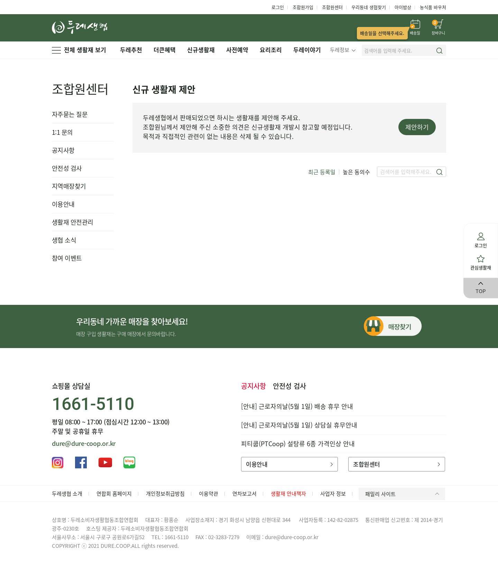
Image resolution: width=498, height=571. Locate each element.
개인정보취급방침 (165, 493)
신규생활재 (201, 49)
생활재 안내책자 (288, 493)
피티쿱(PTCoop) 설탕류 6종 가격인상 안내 (298, 443)
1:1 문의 (62, 132)
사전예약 (237, 49)
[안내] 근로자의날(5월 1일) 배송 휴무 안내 (297, 406)
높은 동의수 (356, 172)
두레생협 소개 (67, 493)
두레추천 (131, 49)
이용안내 (63, 204)
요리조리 (271, 49)
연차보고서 (244, 493)
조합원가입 (303, 7)
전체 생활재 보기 (79, 49)
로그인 (277, 7)
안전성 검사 (67, 168)
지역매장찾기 (69, 186)
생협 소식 (64, 240)
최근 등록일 (321, 172)
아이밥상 (403, 7)
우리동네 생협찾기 (368, 7)
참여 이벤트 (67, 258)
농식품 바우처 (433, 7)
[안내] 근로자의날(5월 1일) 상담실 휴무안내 (299, 425)
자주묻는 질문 (69, 114)
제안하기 (417, 127)
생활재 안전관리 (72, 222)
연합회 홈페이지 (114, 493)
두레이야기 (307, 49)
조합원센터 (332, 7)
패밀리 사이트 (403, 494)
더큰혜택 (165, 49)
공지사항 (63, 150)
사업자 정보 (333, 493)
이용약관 (208, 493)
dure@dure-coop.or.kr (84, 443)
